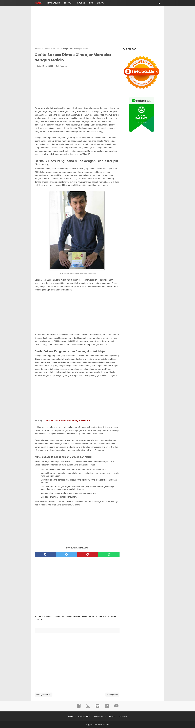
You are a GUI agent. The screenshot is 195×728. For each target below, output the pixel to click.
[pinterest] (87, 554)
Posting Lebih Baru (43, 695)
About (70, 716)
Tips (91, 3)
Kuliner (81, 3)
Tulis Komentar (61, 66)
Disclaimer (98, 716)
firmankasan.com (103, 724)
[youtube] (116, 707)
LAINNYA (100, 3)
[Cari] (158, 3)
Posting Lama (112, 695)
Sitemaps (123, 716)
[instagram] (88, 707)
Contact (111, 716)
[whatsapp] (109, 554)
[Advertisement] (97, 26)
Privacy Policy (84, 716)
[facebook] (45, 554)
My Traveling (53, 3)
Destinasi (68, 3)
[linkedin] (106, 707)
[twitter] (66, 554)
